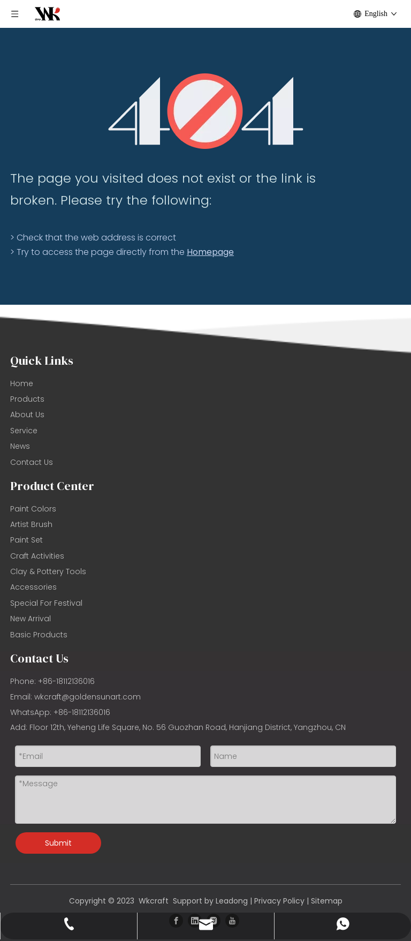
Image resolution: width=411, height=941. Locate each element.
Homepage (210, 252)
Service (23, 430)
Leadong (232, 900)
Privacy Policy (279, 900)
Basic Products (38, 634)
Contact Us (31, 462)
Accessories (33, 587)
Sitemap (326, 900)
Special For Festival (46, 603)
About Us (27, 414)
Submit (58, 843)
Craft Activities (37, 556)
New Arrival (30, 618)
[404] (205, 111)
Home (21, 383)
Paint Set (26, 540)
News (20, 446)
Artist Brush (31, 524)
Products (27, 399)
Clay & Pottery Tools (48, 571)
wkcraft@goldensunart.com (87, 696)
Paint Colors (33, 508)
